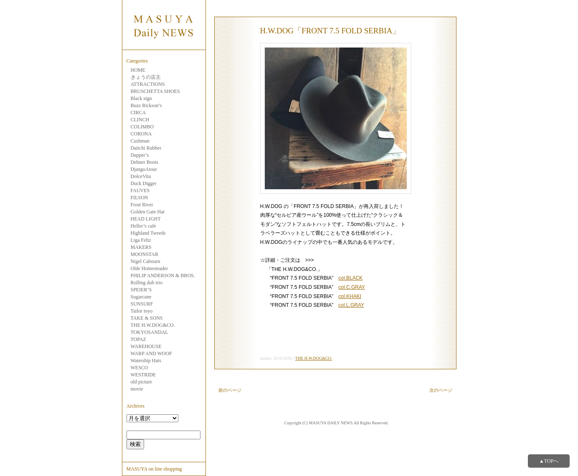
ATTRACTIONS (148, 84)
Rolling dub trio (147, 283)
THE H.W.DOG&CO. (153, 325)
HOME (138, 70)
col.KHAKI (349, 296)
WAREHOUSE (146, 346)
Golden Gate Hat (148, 212)
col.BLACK (350, 278)
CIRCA (138, 112)
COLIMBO (142, 127)
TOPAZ (138, 339)
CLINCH (140, 120)
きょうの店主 (146, 77)
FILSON (139, 197)
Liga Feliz (141, 240)
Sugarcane (141, 297)
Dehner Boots (144, 162)
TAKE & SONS (147, 318)
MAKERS (141, 247)
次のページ (440, 390)
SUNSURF (142, 304)
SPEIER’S (141, 290)
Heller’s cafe (143, 226)
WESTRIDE (143, 375)
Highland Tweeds (148, 233)
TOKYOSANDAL (149, 332)
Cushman (140, 141)
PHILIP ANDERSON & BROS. (163, 275)
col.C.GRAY (351, 287)
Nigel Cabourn (145, 261)
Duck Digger (144, 183)
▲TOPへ (548, 461)
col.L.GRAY (351, 305)
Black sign (141, 98)
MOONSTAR (144, 254)
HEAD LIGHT (146, 219)
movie (137, 389)
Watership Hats (146, 360)
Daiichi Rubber (146, 148)
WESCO (139, 368)
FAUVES (140, 190)
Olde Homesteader (149, 268)
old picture (141, 382)
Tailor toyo (142, 311)
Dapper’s (140, 155)
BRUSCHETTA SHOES (155, 91)
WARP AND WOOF (151, 353)
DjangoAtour (144, 169)
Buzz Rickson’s (146, 105)
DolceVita (141, 176)
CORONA (141, 134)
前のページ (229, 390)
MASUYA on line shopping (154, 469)
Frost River (142, 205)
